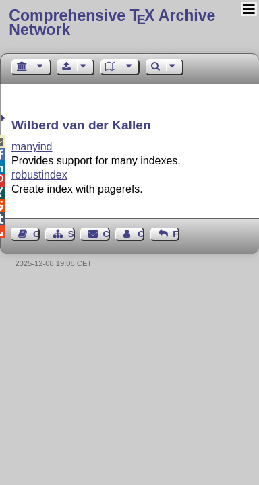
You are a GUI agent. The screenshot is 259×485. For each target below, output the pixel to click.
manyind (31, 146)
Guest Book (36, 234)
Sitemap (71, 234)
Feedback (176, 234)
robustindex (39, 175)
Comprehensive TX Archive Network (112, 22)
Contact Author (141, 234)
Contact (106, 234)
